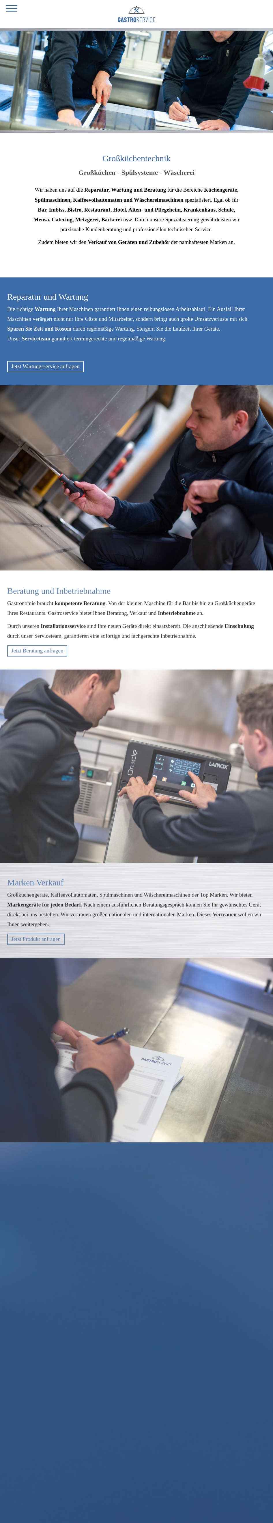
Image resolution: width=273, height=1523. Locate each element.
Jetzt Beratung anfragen (37, 653)
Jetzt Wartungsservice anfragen (45, 366)
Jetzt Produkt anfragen (36, 942)
